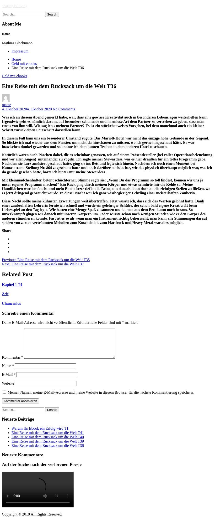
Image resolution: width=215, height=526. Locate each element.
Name (8, 371)
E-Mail (9, 380)
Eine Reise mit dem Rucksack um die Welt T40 (47, 443)
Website (8, 389)
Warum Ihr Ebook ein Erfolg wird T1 (39, 434)
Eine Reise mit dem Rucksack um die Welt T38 (47, 451)
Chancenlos (11, 303)
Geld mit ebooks (14, 76)
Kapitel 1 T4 (12, 285)
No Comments (64, 109)
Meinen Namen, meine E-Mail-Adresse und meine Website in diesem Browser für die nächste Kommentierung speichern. (101, 398)
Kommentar (12, 363)
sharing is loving (14, 6)
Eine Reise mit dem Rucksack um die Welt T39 (47, 447)
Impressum (19, 51)
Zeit (5, 294)
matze (6, 105)
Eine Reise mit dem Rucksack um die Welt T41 (47, 438)
